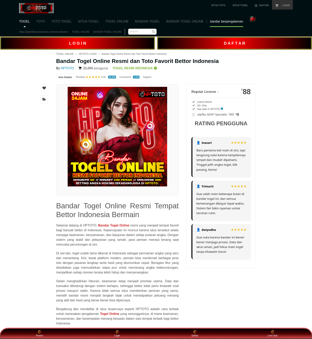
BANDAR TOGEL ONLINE (107, 31)
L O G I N (77, 43)
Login (117, 333)
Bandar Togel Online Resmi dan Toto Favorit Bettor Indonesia (134, 54)
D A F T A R (234, 43)
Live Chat (272, 333)
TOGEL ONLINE (80, 31)
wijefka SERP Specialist (218, 114)
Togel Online (109, 313)
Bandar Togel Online (113, 225)
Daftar (195, 333)
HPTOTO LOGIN (88, 54)
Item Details (65, 77)
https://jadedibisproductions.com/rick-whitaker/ (43, 31)
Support (147, 77)
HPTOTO (67, 68)
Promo (39, 333)
